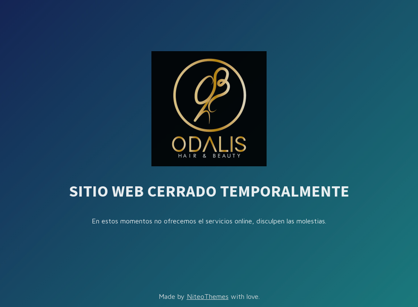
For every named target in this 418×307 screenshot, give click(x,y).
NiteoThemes (208, 296)
